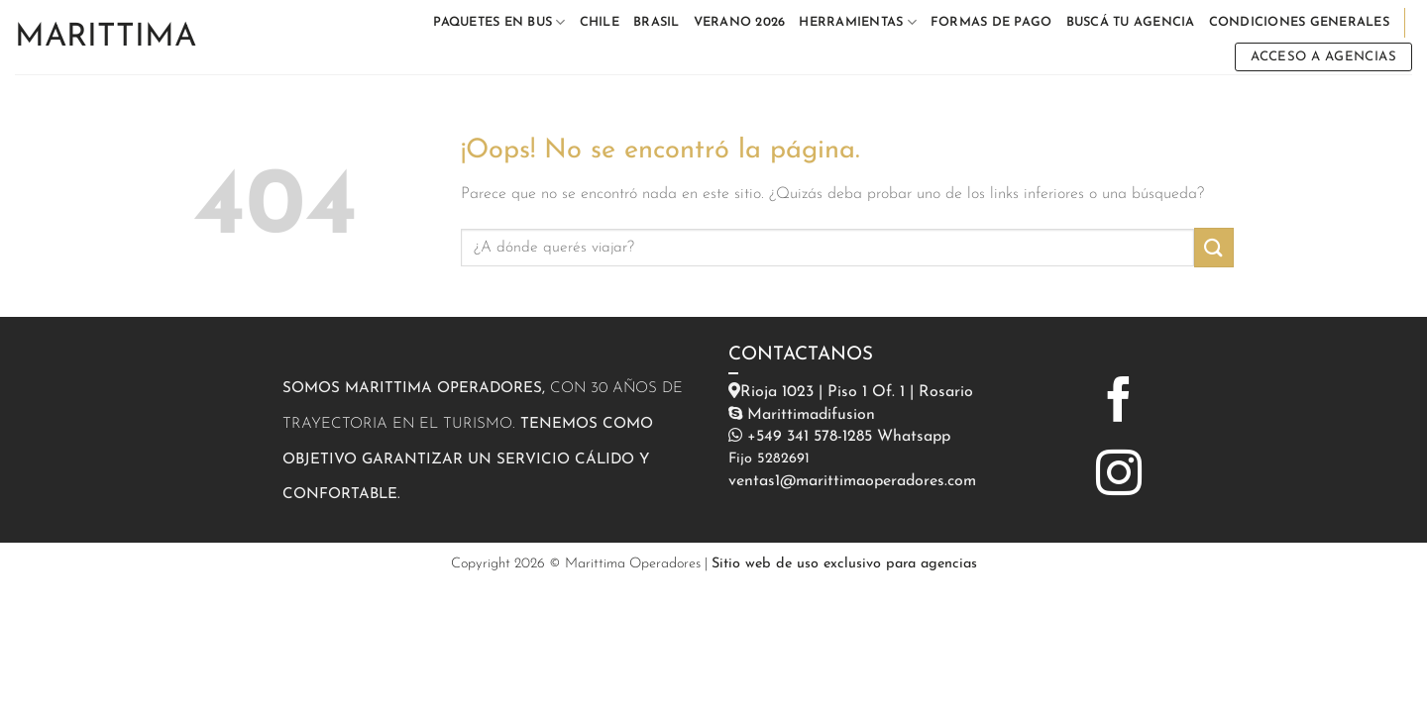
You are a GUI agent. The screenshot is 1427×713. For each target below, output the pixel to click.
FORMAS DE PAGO (991, 22)
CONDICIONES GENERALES (1299, 22)
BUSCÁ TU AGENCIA (1130, 22)
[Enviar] (1214, 247)
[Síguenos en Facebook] (1119, 403)
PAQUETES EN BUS (499, 22)
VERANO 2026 (740, 22)
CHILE (599, 22)
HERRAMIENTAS (858, 22)
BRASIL (656, 22)
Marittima (105, 37)
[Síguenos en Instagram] (1119, 476)
